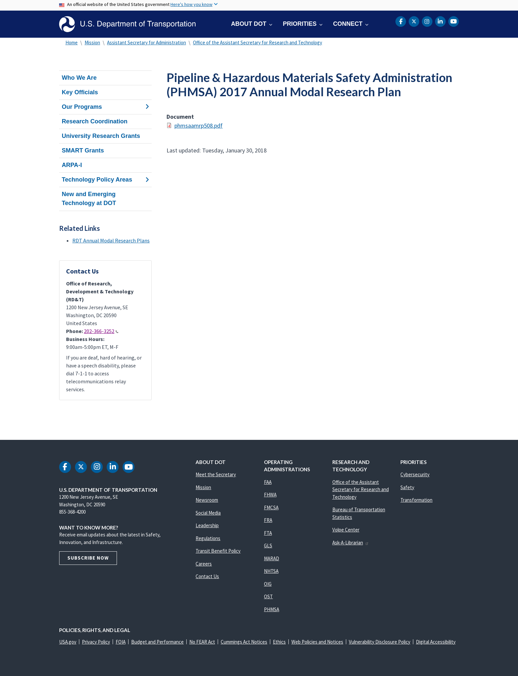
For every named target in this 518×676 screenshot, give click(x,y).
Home (71, 42)
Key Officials (80, 92)
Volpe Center (345, 530)
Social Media (208, 513)
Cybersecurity (414, 474)
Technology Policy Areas (105, 179)
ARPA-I (72, 165)
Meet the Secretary (216, 474)
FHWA (270, 494)
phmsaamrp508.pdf (198, 125)
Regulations (208, 538)
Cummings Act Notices (244, 642)
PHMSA (271, 609)
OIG (268, 584)
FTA (268, 533)
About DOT (248, 24)
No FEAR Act (202, 642)
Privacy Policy (96, 642)
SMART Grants (83, 150)
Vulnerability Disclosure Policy (379, 642)
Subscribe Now (88, 558)
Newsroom (207, 500)
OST (268, 596)
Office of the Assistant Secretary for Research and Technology (257, 42)
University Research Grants (101, 136)
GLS (268, 545)
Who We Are (79, 77)
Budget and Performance (157, 642)
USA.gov (67, 642)
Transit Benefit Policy (218, 551)
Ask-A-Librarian (350, 542)
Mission (92, 42)
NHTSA (271, 571)
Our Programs (105, 107)
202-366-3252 (101, 331)
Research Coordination (95, 121)
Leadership (207, 525)
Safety (407, 487)
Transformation (416, 500)
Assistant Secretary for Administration (146, 42)
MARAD (271, 558)
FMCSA (271, 507)
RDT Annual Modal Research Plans (111, 240)
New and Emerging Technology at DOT (89, 198)
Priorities (299, 24)
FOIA (121, 642)
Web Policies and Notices (317, 642)
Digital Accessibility (436, 642)
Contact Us (207, 576)
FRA (268, 520)
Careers (204, 564)
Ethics (279, 642)
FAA (268, 482)
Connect (347, 24)
